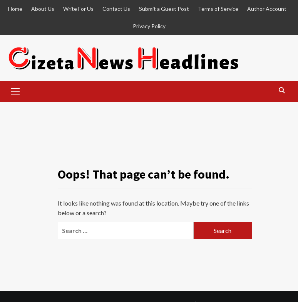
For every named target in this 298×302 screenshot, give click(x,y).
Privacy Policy (149, 26)
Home (15, 8)
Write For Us (78, 8)
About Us (42, 8)
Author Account (266, 8)
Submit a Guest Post (164, 8)
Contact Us (116, 8)
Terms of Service (218, 8)
